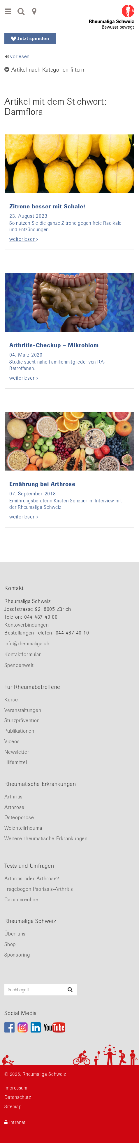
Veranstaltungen (22, 710)
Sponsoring (17, 955)
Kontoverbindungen (26, 625)
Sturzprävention (22, 720)
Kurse (11, 699)
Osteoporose (19, 817)
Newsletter (16, 752)
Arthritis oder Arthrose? (31, 878)
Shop (10, 944)
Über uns (15, 934)
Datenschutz (17, 1097)
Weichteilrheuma (23, 828)
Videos (12, 741)
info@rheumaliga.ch (27, 643)
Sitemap (13, 1107)
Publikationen (19, 731)
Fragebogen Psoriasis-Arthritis (38, 889)
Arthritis (13, 796)
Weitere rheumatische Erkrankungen (46, 838)
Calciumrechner (22, 899)
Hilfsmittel (15, 762)
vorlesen (20, 56)
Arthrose (14, 807)
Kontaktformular (22, 654)
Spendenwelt (19, 665)
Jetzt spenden (30, 38)
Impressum (15, 1088)
